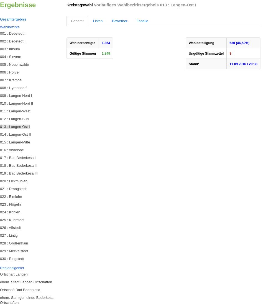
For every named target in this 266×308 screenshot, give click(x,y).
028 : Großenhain (14, 243)
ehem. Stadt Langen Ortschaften (26, 282)
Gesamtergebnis (13, 19)
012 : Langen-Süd (14, 119)
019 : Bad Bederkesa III (19, 173)
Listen (98, 21)
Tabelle (142, 21)
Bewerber (119, 21)
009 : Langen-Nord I (16, 96)
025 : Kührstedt (12, 220)
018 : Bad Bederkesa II (18, 165)
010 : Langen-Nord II (16, 103)
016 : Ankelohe (12, 150)
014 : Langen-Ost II (15, 134)
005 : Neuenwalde (14, 64)
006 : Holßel (9, 72)
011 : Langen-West (15, 111)
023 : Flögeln (10, 204)
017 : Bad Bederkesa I (18, 158)
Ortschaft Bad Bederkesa (20, 290)
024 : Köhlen (10, 212)
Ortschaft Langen (14, 274)
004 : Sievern (10, 57)
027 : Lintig (9, 235)
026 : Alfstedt (10, 228)
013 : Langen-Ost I (15, 127)
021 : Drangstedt (13, 189)
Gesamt (77, 21)
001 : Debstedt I (12, 33)
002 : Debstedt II (13, 41)
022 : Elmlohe (11, 197)
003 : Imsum (10, 49)
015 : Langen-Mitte (15, 142)
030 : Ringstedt (12, 259)
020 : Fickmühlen (13, 181)
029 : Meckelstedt (14, 251)
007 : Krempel (11, 80)
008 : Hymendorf (13, 88)
